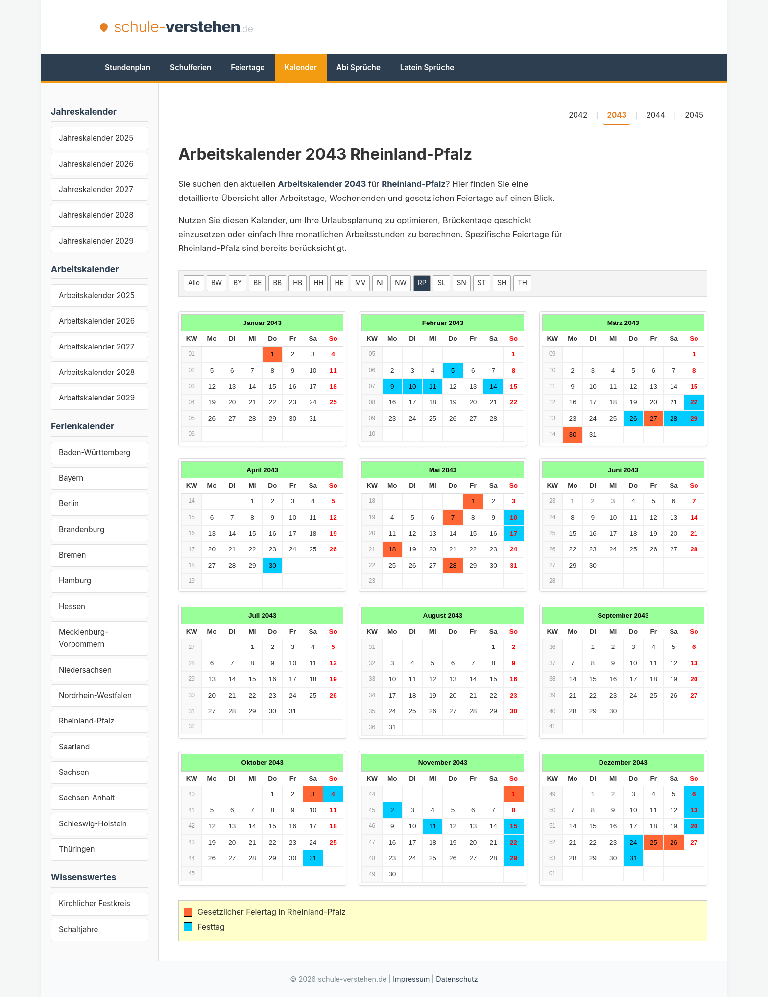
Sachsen (74, 772)
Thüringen (77, 849)
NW (401, 283)
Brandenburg (81, 529)
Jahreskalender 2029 (96, 241)
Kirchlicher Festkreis (94, 903)
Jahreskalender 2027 (96, 189)
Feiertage (247, 67)
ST (482, 283)
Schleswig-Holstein (93, 823)
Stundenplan (127, 67)
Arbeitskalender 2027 (96, 346)
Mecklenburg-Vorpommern (83, 637)
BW (216, 283)
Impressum (411, 979)
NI (380, 283)
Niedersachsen (85, 669)
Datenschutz (457, 979)
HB (297, 283)
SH (501, 283)
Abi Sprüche (358, 67)
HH (318, 283)
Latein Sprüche (427, 67)
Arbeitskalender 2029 (97, 397)
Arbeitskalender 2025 (97, 295)
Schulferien (190, 67)
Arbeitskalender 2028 (97, 372)
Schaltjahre (78, 929)
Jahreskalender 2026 (96, 164)
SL (441, 283)
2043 (616, 115)
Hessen (72, 606)
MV (360, 283)
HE (339, 283)
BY (237, 283)
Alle (194, 283)
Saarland (74, 746)
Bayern (71, 478)
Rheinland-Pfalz (86, 720)
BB (277, 283)
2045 (694, 115)
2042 (578, 115)
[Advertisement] (490, 27)
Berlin (69, 503)
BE (257, 283)
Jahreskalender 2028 (96, 215)
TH (522, 283)
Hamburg (75, 580)
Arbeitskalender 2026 (97, 320)
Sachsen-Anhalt (87, 797)
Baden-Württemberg (95, 452)
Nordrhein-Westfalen (95, 695)
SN (461, 283)
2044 (656, 115)
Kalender (301, 67)
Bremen (72, 555)
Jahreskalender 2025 (96, 138)
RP (422, 283)
